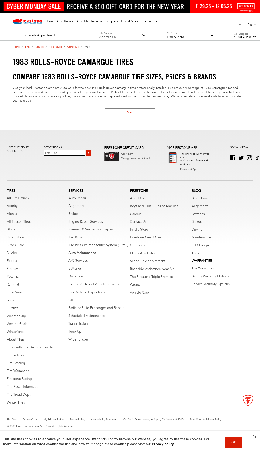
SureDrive (14, 293)
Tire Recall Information (23, 387)
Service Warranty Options (211, 285)
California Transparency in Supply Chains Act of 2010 (153, 420)
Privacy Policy (77, 420)
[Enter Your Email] (64, 153)
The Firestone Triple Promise (151, 278)
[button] (50, 21)
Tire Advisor (16, 356)
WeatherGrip (16, 317)
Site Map (12, 420)
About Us (137, 199)
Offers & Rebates (142, 254)
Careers (135, 215)
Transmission (78, 324)
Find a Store (139, 230)
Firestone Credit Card (146, 238)
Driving (197, 230)
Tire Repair (76, 238)
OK (233, 442)
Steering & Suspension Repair (90, 230)
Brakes (73, 214)
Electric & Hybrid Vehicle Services (93, 285)
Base (130, 112)
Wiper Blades (78, 340)
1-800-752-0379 (245, 37)
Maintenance (201, 238)
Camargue (73, 47)
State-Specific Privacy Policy (205, 420)
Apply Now (127, 154)
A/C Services (78, 261)
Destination (15, 238)
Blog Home (200, 199)
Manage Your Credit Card (135, 158)
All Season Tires (19, 222)
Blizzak (12, 230)
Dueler (12, 254)
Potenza (13, 277)
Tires (27, 47)
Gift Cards (137, 246)
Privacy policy (163, 444)
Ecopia (12, 262)
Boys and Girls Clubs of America (154, 207)
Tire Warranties (18, 372)
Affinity (12, 206)
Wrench (136, 285)
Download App (188, 169)
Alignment (76, 206)
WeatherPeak (17, 325)
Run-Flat (13, 285)
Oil (70, 301)
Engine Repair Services (85, 222)
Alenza (12, 214)
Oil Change (200, 246)
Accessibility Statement (104, 420)
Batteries (75, 269)
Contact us (15, 151)
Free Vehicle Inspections (86, 293)
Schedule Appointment (147, 262)
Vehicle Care (139, 293)
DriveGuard (15, 246)
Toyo (10, 301)
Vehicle (39, 47)
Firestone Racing (19, 380)
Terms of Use (30, 420)
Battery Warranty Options (210, 277)
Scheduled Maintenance (86, 317)
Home (16, 47)
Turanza (12, 309)
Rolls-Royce (55, 47)
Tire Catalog (16, 364)
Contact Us (138, 222)
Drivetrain (75, 277)
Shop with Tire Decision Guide (30, 348)
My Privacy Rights (54, 420)
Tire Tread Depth (19, 395)
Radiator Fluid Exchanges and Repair (95, 309)
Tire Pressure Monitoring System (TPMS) (98, 246)
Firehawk (13, 270)
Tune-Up (74, 332)
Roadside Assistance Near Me (152, 270)
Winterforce (15, 333)
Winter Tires (16, 403)
